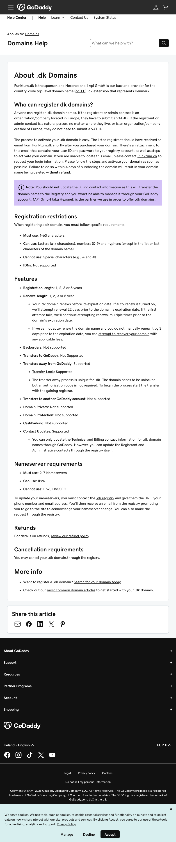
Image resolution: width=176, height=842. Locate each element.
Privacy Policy (86, 773)
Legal (67, 773)
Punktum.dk (147, 156)
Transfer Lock (43, 371)
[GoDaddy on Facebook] (7, 757)
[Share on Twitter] (51, 624)
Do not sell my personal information (88, 781)
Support (10, 662)
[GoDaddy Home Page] (22, 725)
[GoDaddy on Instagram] (18, 757)
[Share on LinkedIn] (40, 624)
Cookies (107, 773)
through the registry (87, 450)
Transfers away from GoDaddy (47, 363)
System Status (105, 17)
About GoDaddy (16, 650)
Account (10, 697)
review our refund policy (70, 536)
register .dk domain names (55, 112)
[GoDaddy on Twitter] (41, 757)
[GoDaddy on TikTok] (29, 757)
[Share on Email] (17, 624)
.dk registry (105, 498)
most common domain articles (71, 590)
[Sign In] (156, 7)
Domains (32, 34)
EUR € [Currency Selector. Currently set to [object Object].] (164, 745)
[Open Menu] (9, 7)
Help (42, 17)
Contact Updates (36, 431)
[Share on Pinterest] (62, 624)
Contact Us (79, 17)
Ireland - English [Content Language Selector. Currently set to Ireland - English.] (19, 745)
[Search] (164, 43)
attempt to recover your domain (123, 333)
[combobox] (124, 43)
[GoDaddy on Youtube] (52, 757)
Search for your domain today (97, 582)
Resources (12, 674)
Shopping (11, 709)
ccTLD (80, 91)
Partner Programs (18, 686)
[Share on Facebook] (28, 624)
